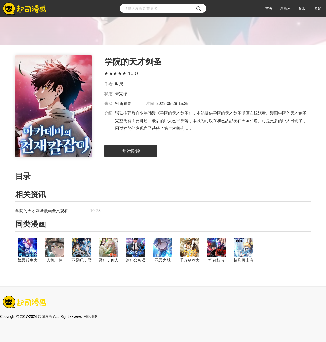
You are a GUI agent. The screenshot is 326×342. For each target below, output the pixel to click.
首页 (269, 8)
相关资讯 (30, 194)
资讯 (301, 8)
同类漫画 (30, 224)
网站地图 (90, 316)
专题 (317, 8)
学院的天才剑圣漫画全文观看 (41, 211)
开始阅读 (131, 151)
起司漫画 (45, 316)
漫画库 (285, 8)
